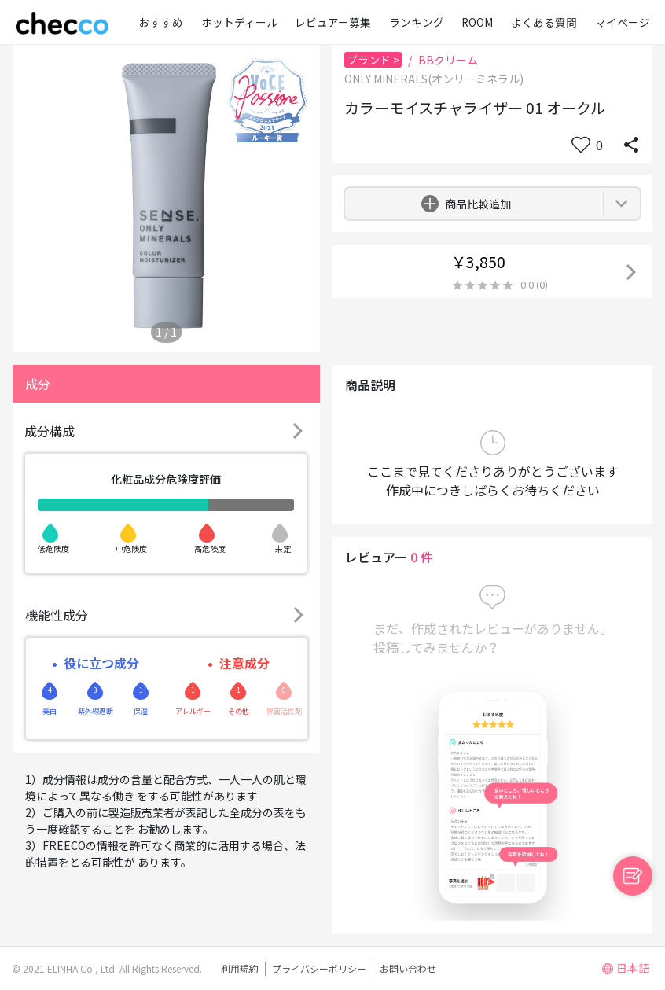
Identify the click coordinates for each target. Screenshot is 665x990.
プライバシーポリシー (319, 968)
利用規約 (240, 968)
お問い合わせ (408, 968)
